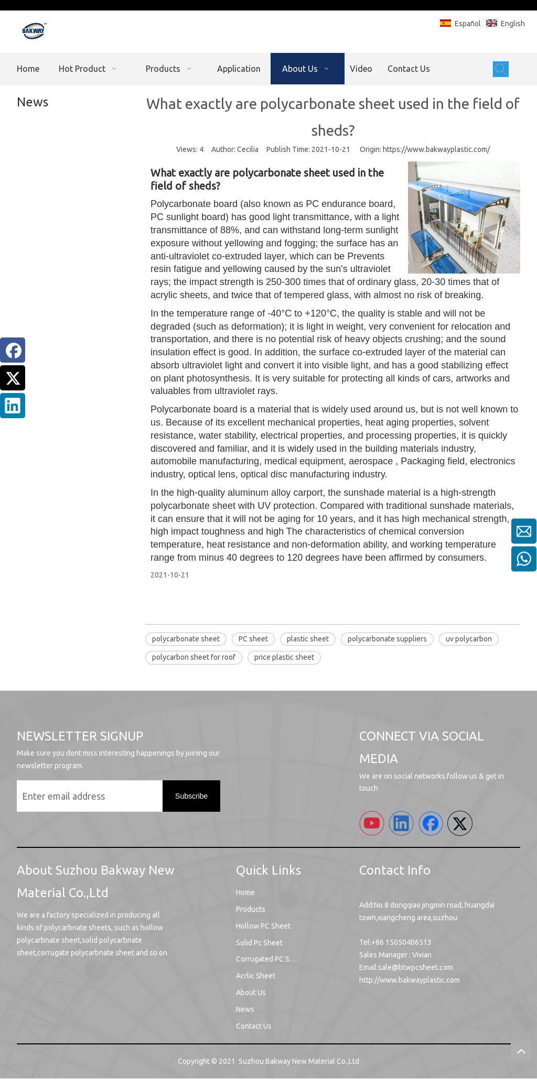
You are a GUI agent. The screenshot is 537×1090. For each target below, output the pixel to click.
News (245, 1009)
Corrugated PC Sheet (270, 959)
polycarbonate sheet (186, 639)
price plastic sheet (284, 657)
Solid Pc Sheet (259, 943)
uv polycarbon (469, 639)
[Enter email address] (99, 796)
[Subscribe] (191, 796)
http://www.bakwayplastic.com (409, 980)
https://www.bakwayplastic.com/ (436, 149)
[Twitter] (12, 377)
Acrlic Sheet (255, 976)
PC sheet (253, 639)
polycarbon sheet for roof (193, 657)
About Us (251, 992)
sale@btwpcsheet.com (415, 967)
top (521, 1051)
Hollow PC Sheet (263, 926)
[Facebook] (12, 350)
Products (250, 909)
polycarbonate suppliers (387, 639)
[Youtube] (371, 823)
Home (245, 892)
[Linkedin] (12, 405)
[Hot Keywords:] (501, 69)
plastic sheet (308, 639)
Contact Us (254, 1026)
